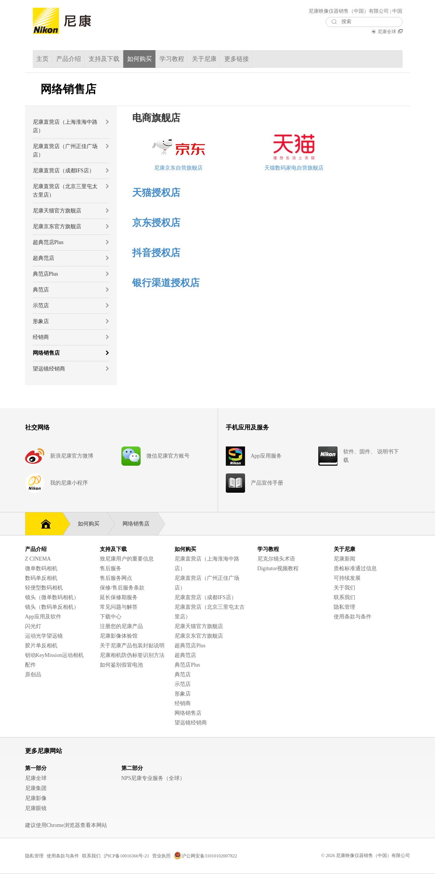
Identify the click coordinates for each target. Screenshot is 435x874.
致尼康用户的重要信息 (127, 559)
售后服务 (110, 568)
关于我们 (344, 588)
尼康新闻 (344, 559)
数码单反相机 (41, 578)
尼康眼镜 (36, 808)
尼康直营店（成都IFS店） (205, 597)
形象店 (183, 694)
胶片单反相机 (41, 645)
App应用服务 (266, 456)
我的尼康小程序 (69, 483)
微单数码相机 (41, 568)
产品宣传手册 (267, 483)
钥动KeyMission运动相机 (54, 655)
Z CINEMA (38, 559)
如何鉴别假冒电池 (121, 665)
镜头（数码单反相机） (52, 607)
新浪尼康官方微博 (71, 456)
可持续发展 (347, 578)
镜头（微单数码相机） (52, 597)
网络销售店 (140, 523)
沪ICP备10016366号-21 (126, 856)
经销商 (183, 703)
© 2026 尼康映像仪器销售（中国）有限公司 (365, 855)
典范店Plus (187, 665)
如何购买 (92, 523)
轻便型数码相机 (44, 588)
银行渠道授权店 (166, 283)
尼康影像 (36, 798)
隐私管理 (344, 607)
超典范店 (185, 655)
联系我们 (344, 597)
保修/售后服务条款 (122, 588)
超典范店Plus (190, 645)
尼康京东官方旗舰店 (199, 636)
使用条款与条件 (352, 617)
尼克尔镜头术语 (276, 559)
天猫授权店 (156, 192)
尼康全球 (387, 31)
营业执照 (161, 856)
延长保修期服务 (119, 597)
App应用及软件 (43, 617)
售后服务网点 (116, 578)
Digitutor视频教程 (278, 568)
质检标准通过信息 (355, 568)
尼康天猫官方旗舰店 (199, 626)
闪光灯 (33, 626)
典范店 (183, 674)
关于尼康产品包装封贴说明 (132, 645)
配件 (30, 665)
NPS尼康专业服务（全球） (153, 778)
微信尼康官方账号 (168, 456)
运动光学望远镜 (44, 636)
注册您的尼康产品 (121, 626)
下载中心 (110, 617)
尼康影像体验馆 (119, 636)
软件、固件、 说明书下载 (371, 456)
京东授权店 (156, 222)
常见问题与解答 (119, 607)
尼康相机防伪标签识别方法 (132, 655)
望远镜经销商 (191, 723)
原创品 (33, 674)
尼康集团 (36, 788)
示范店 (183, 684)
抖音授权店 (156, 253)
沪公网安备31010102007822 (205, 856)
